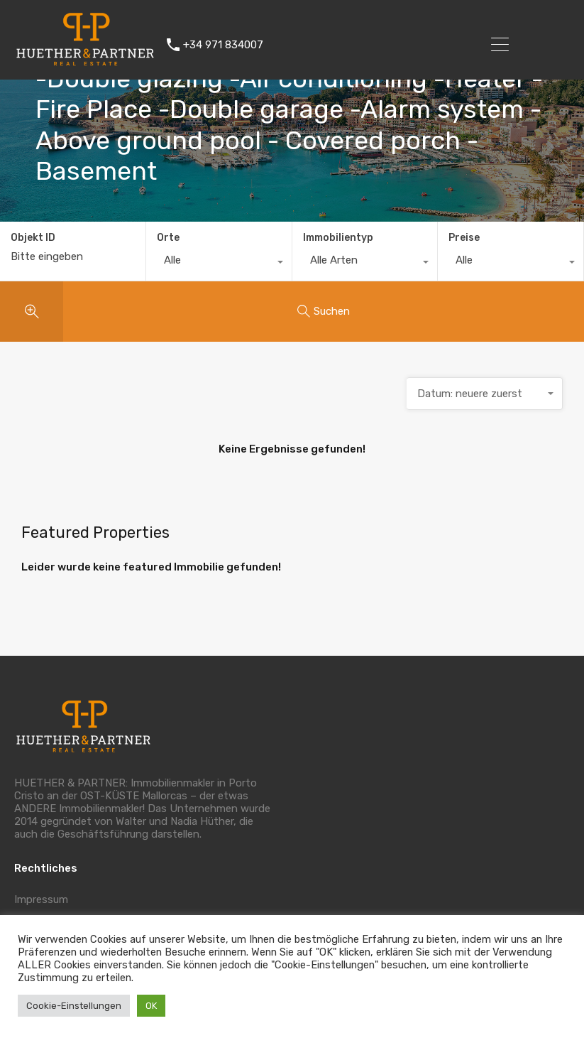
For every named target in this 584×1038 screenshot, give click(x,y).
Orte (168, 238)
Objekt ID (33, 238)
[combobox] (219, 264)
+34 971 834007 (223, 44)
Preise (464, 238)
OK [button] (151, 1005)
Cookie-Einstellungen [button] (73, 1005)
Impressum (41, 899)
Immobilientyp (338, 238)
